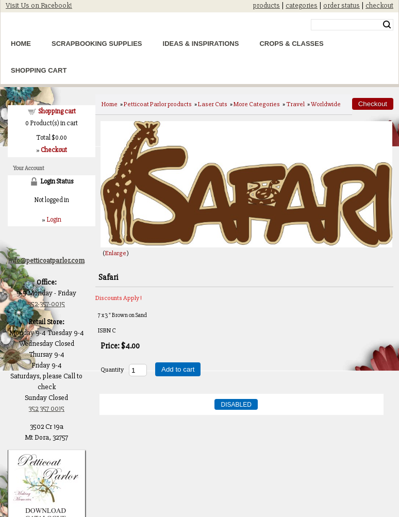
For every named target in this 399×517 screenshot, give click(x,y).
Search (386, 24)
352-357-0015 (46, 303)
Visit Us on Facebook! (39, 5)
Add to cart (177, 369)
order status (341, 5)
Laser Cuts (212, 104)
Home (21, 43)
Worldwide (326, 104)
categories (302, 5)
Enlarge (115, 253)
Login (53, 219)
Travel (295, 104)
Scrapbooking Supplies (97, 43)
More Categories (257, 104)
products (266, 5)
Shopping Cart (38, 70)
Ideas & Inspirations (201, 43)
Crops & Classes (291, 43)
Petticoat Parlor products (158, 104)
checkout (379, 5)
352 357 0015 (46, 408)
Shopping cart (57, 111)
